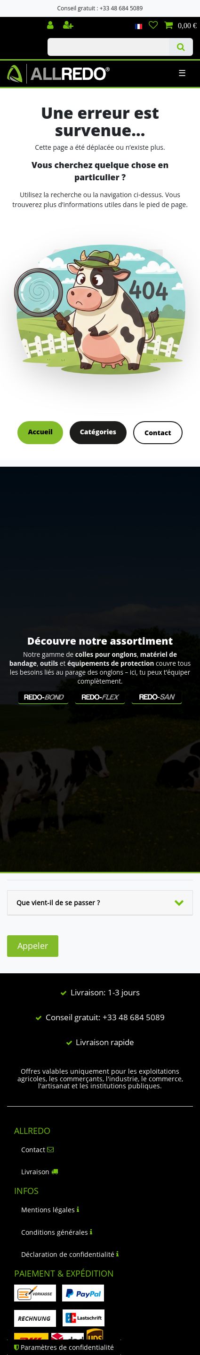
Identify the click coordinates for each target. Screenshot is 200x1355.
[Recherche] (181, 47)
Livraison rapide (105, 1042)
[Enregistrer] (69, 26)
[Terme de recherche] (108, 47)
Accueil (40, 431)
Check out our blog (20, 22)
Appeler (32, 945)
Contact (157, 432)
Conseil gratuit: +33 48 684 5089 (105, 1017)
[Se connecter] (51, 26)
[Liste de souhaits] (153, 26)
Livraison (39, 1171)
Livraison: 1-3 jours (105, 992)
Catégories (98, 431)
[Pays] (138, 26)
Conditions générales (56, 1232)
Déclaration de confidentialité (70, 1254)
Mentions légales (50, 1209)
